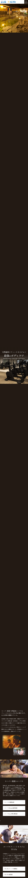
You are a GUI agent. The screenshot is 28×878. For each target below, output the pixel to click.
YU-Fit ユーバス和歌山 (10, 869)
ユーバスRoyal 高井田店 (10, 808)
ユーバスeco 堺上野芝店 (10, 814)
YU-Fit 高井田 (8, 874)
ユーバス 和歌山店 (9, 802)
